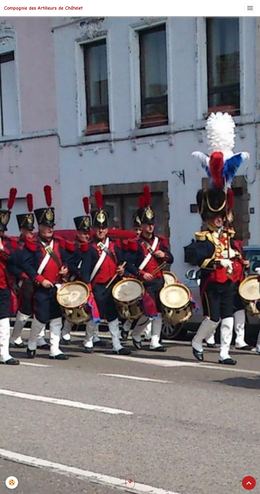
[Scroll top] (249, 483)
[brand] (43, 8)
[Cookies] (12, 482)
